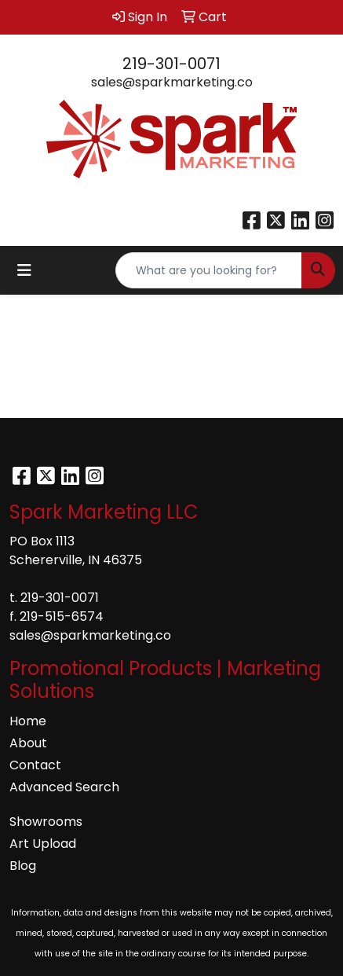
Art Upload (42, 844)
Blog (22, 866)
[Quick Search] (208, 270)
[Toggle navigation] (24, 270)
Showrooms (45, 822)
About (28, 743)
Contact (35, 765)
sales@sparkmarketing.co (172, 82)
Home (27, 721)
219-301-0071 (171, 64)
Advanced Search (64, 787)
